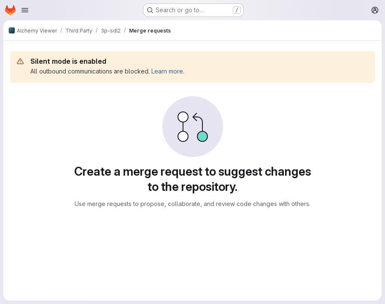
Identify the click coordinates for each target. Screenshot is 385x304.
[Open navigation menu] (25, 10)
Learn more (167, 71)
